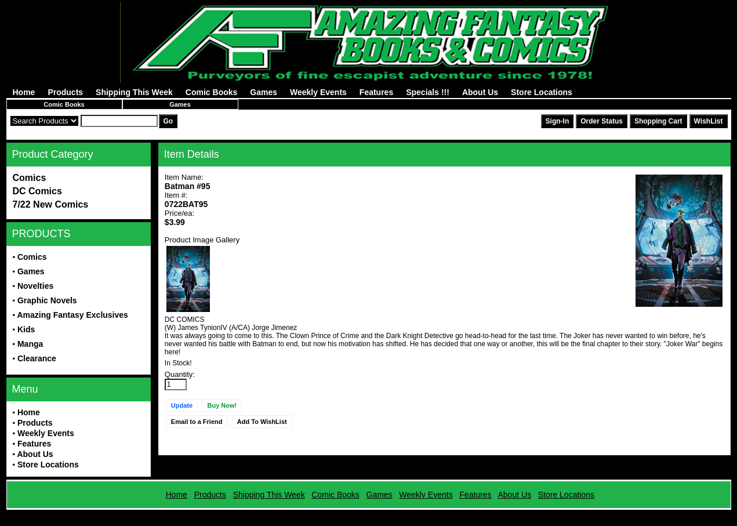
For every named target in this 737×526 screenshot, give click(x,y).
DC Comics (37, 191)
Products (65, 92)
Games (263, 92)
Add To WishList (262, 421)
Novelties (35, 286)
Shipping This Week (134, 92)
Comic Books (211, 92)
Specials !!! (427, 92)
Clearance (36, 358)
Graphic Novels (47, 300)
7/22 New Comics (51, 204)
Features (376, 92)
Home (24, 92)
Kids (26, 329)
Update (182, 405)
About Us (480, 92)
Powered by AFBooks (368, 514)
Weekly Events (318, 92)
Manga (30, 344)
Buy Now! (222, 405)
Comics (29, 178)
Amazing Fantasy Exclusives (72, 315)
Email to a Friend (197, 421)
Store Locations (541, 92)
